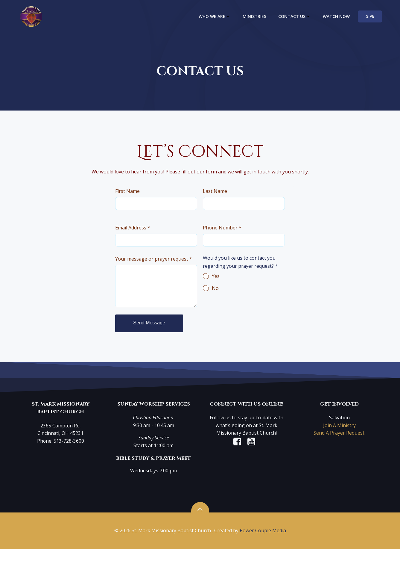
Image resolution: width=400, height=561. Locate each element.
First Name (128, 198)
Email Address (133, 235)
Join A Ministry (338, 429)
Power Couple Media (263, 543)
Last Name (216, 198)
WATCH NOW (340, 16)
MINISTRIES (259, 16)
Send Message (150, 326)
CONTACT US (299, 16)
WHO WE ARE (219, 16)
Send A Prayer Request (338, 436)
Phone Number (224, 235)
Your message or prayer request (154, 264)
